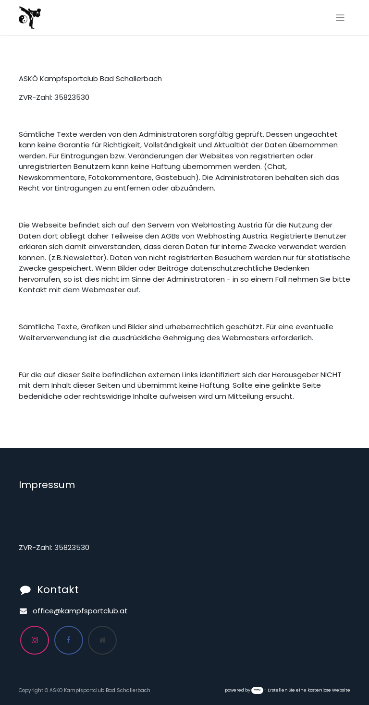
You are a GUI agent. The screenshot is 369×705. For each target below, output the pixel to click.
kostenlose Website (329, 690)
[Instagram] (34, 640)
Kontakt (58, 589)
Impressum (47, 484)
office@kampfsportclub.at (80, 611)
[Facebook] (68, 640)
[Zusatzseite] (102, 640)
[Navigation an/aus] (340, 17)
